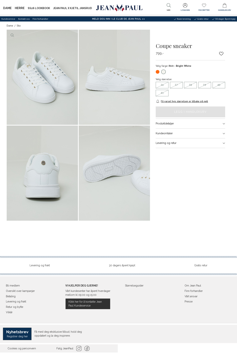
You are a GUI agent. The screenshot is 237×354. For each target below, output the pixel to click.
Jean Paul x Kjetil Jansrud (72, 8)
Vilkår (9, 312)
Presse (189, 301)
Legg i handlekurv (190, 111)
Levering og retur (190, 143)
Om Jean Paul (193, 285)
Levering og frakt (40, 265)
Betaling (11, 296)
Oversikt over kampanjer (20, 290)
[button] (168, 8)
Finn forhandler (40, 18)
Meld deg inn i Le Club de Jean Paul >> (118, 19)
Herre (20, 8)
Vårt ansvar (191, 296)
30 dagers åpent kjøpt (122, 265)
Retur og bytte (14, 306)
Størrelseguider (134, 285)
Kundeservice (8, 18)
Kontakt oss (24, 18)
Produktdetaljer (190, 123)
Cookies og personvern (22, 348)
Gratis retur (200, 265)
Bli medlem (13, 285)
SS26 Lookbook (39, 8)
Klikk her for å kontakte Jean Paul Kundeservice (85, 303)
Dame (7, 8)
